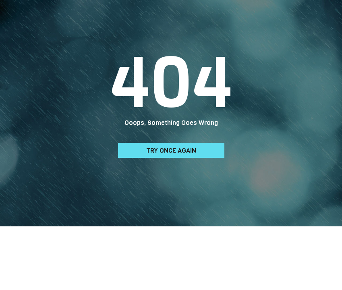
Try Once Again (171, 150)
